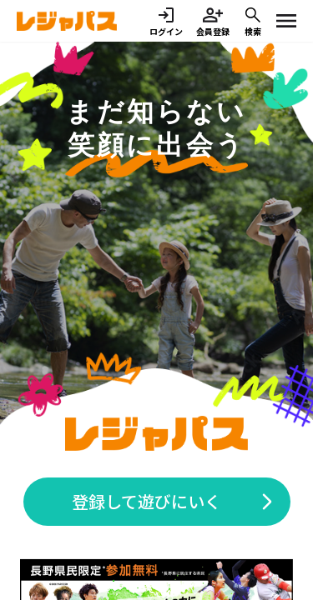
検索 (253, 21)
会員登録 (213, 21)
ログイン (166, 21)
